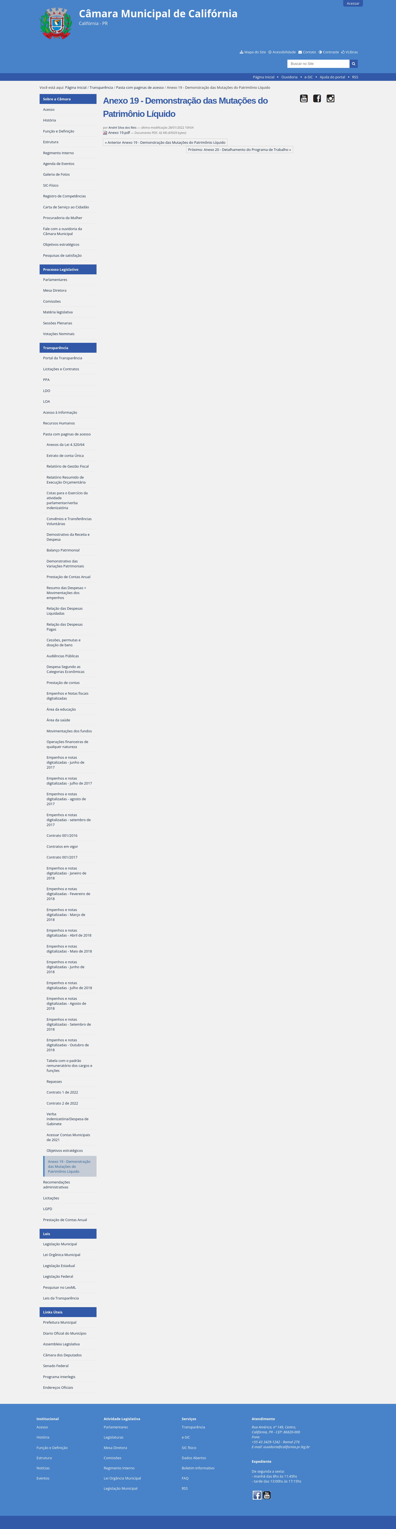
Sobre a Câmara (57, 98)
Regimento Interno (119, 1467)
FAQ (185, 1478)
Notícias (43, 1467)
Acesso (42, 1427)
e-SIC (308, 76)
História (43, 1437)
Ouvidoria (289, 76)
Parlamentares (116, 1427)
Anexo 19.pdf (117, 132)
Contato (309, 51)
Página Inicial (263, 76)
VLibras (352, 51)
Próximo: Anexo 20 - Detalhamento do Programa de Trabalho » (239, 149)
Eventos (43, 1478)
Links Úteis (52, 1312)
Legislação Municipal (121, 1488)
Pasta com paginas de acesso (140, 87)
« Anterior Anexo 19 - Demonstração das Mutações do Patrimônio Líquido (165, 142)
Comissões (112, 1457)
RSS (355, 76)
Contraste (331, 51)
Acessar (353, 3)
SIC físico (189, 1447)
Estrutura (44, 1457)
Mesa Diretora (115, 1447)
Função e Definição (52, 1447)
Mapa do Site (255, 51)
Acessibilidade (284, 51)
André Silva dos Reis (122, 127)
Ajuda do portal (332, 76)
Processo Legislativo (60, 269)
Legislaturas (113, 1437)
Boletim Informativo (198, 1467)
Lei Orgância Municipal (122, 1478)
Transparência (101, 87)
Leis (46, 1233)
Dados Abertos (194, 1457)
